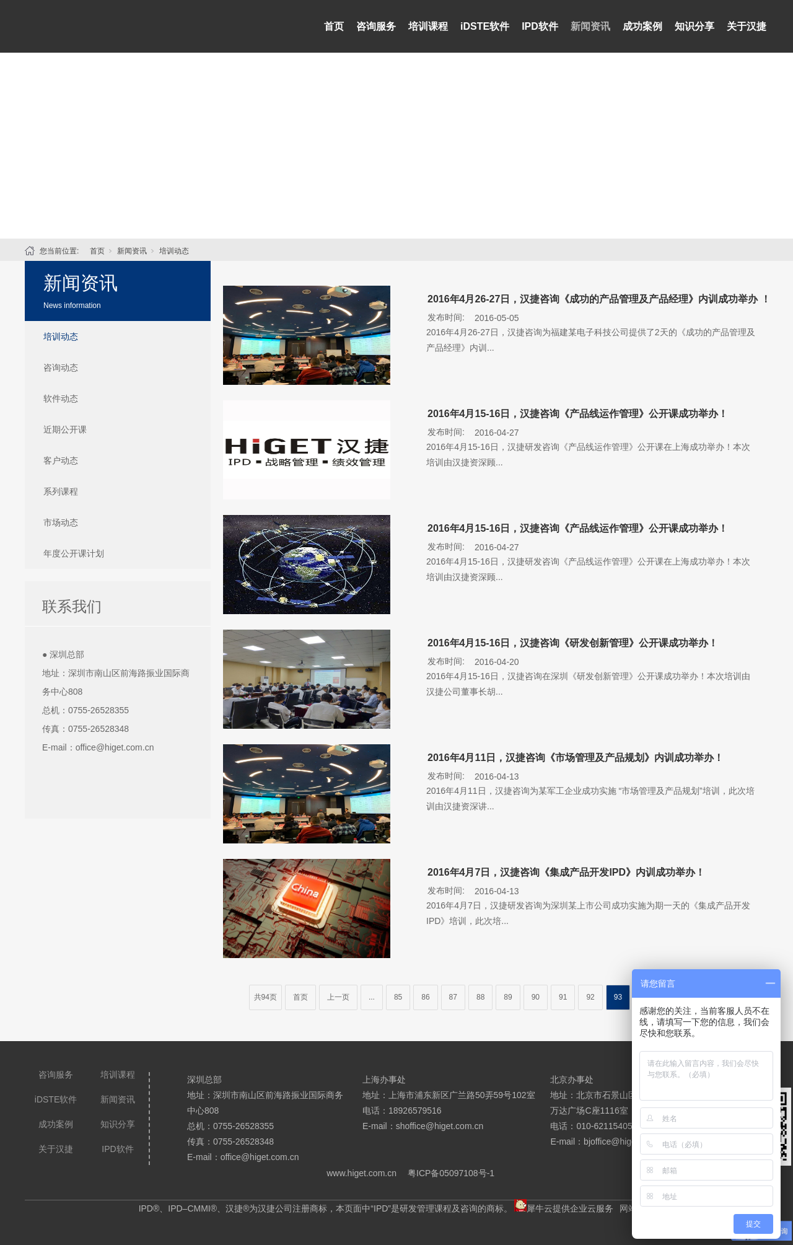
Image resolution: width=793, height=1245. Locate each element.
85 (398, 997)
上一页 (338, 997)
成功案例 (642, 26)
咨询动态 (60, 367)
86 (425, 997)
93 (618, 997)
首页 (334, 26)
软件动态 (60, 398)
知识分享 (694, 26)
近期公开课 (65, 429)
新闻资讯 (590, 26)
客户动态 (60, 460)
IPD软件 (540, 26)
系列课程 (60, 491)
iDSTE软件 (484, 26)
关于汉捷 (746, 26)
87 (453, 997)
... (372, 997)
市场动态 (60, 522)
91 (563, 997)
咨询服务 (376, 26)
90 (536, 997)
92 (590, 997)
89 (508, 997)
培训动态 (174, 251)
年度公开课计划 (73, 553)
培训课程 (428, 26)
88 (480, 997)
